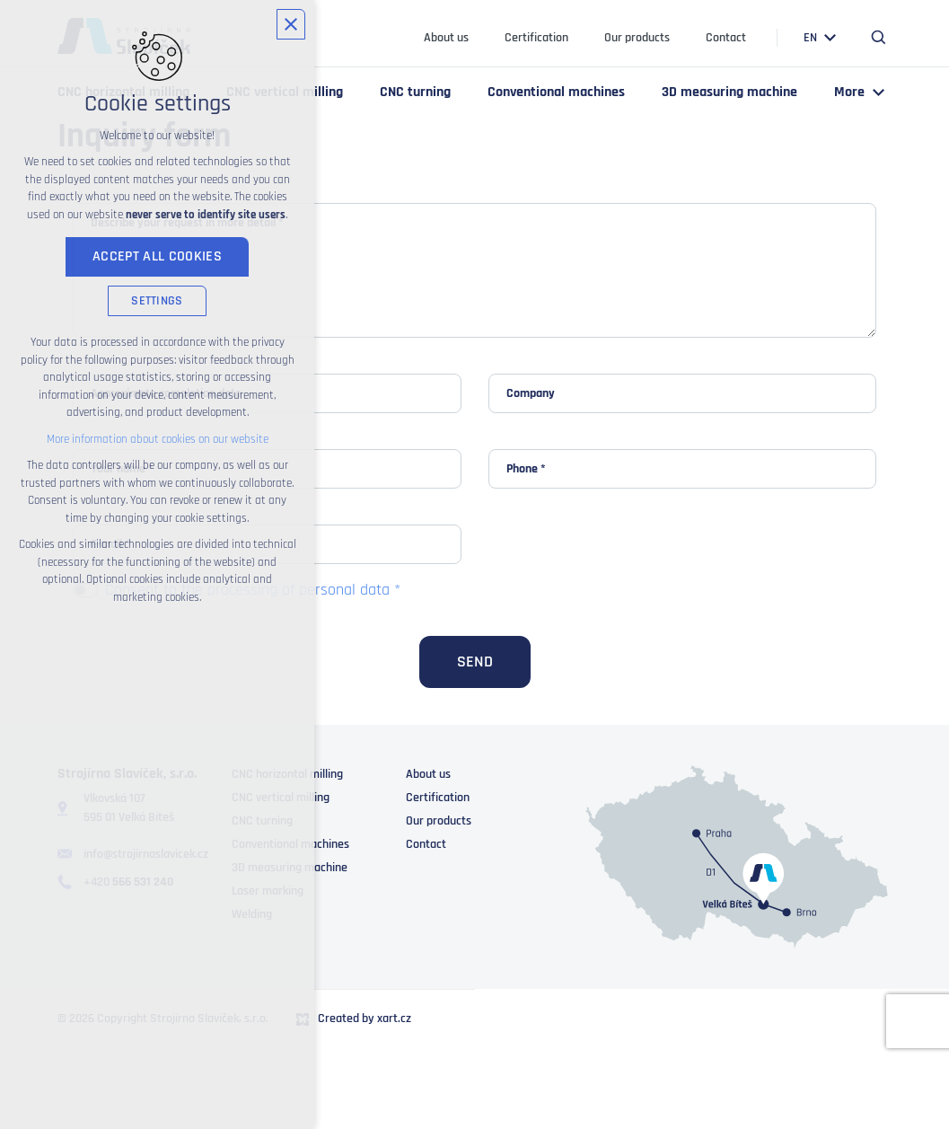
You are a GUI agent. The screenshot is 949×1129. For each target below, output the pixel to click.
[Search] (879, 38)
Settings (156, 301)
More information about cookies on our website (157, 439)
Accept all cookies (157, 256)
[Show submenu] (830, 38)
